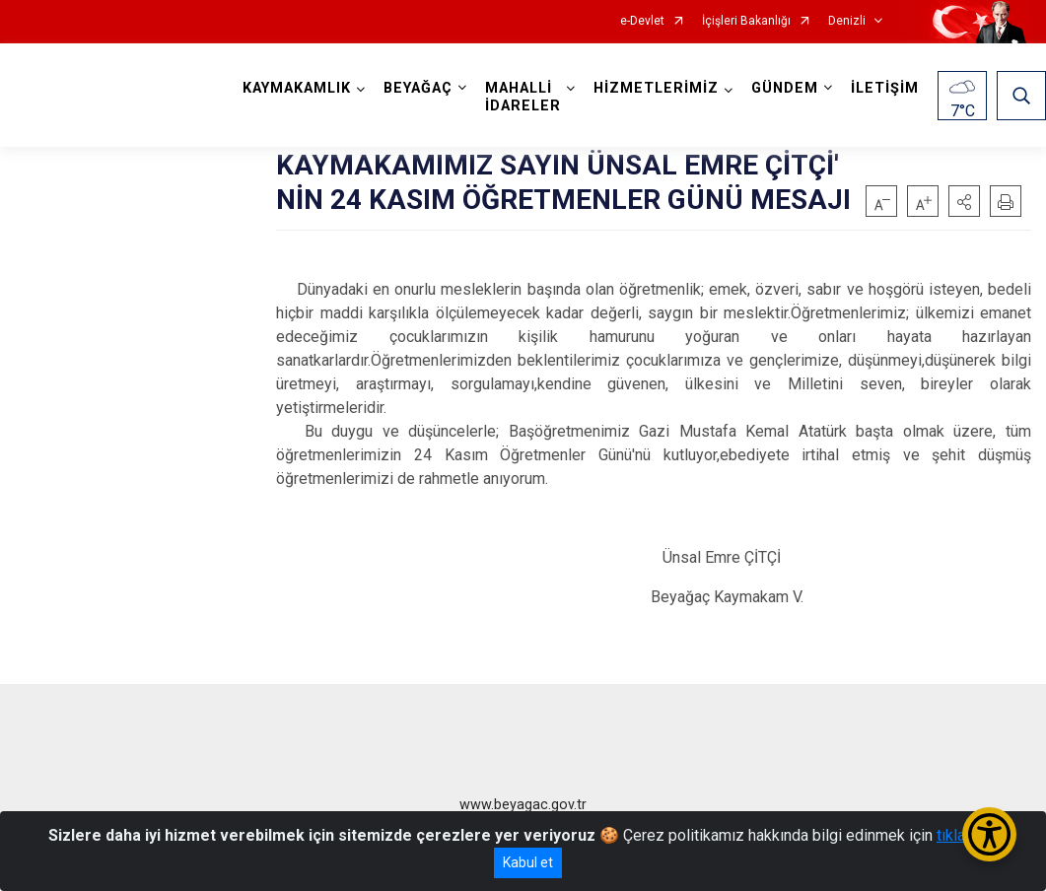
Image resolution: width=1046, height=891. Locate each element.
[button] (964, 201)
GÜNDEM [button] (784, 88)
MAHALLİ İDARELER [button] (523, 97)
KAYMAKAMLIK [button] (297, 88)
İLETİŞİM (885, 88)
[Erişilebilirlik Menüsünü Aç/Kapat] (989, 834)
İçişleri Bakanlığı (746, 21)
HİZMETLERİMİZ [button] (656, 88)
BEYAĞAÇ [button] (418, 88)
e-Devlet (642, 21)
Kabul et (528, 862)
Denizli (847, 21)
